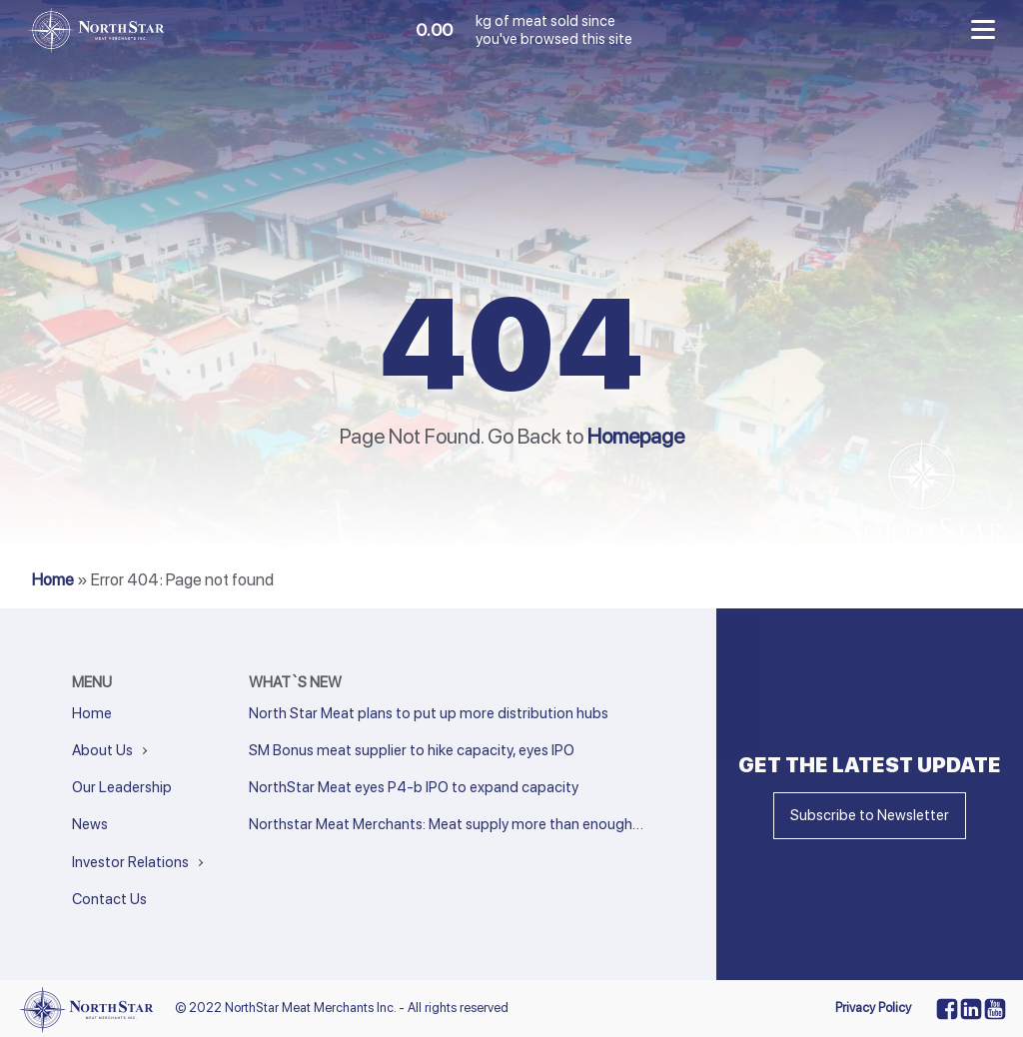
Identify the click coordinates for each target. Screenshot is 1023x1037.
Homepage (635, 436)
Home (53, 579)
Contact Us (109, 899)
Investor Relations (130, 862)
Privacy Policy (873, 1007)
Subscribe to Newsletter (869, 815)
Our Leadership (122, 787)
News (90, 824)
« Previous (277, 852)
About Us (102, 750)
